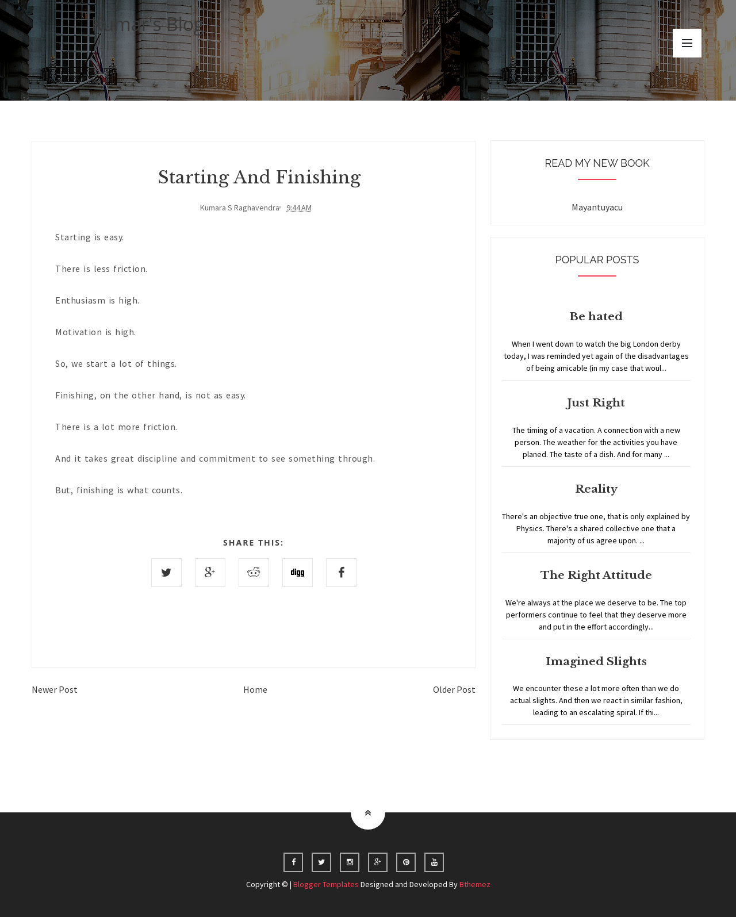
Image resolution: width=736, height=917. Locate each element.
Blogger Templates (326, 884)
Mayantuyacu (597, 207)
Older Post (454, 689)
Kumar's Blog (147, 23)
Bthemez (474, 884)
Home (255, 689)
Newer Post (55, 689)
